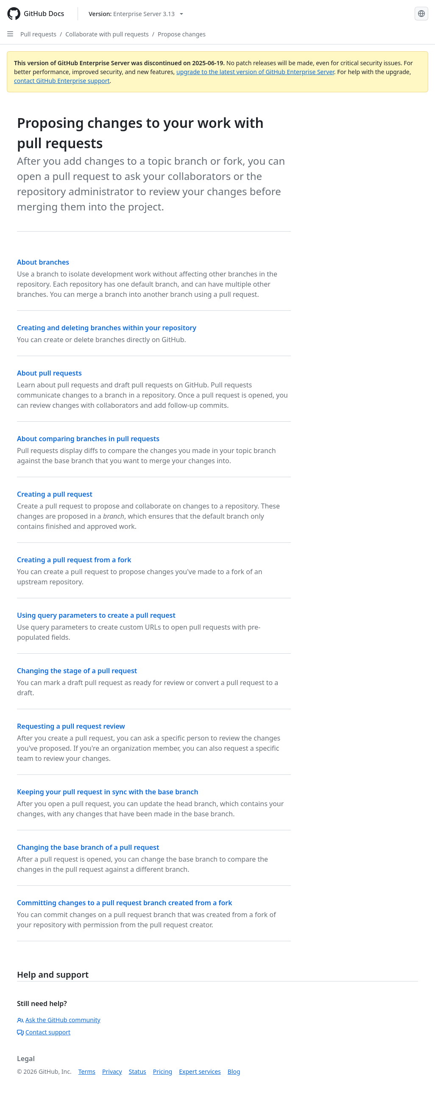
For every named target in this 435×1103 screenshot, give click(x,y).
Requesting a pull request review (71, 726)
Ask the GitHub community (58, 1020)
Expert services (200, 1071)
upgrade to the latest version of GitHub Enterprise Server (255, 72)
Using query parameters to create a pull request (96, 615)
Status (137, 1071)
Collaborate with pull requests (107, 34)
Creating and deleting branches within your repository (106, 327)
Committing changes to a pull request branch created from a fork (124, 902)
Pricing (162, 1071)
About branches (43, 262)
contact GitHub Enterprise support (62, 81)
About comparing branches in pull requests (88, 438)
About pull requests (49, 373)
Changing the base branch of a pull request (88, 847)
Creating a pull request (54, 494)
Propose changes (182, 34)
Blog (234, 1071)
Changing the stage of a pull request (77, 670)
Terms (86, 1071)
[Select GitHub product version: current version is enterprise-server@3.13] (136, 13)
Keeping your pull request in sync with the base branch (107, 791)
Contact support (43, 1032)
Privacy (112, 1071)
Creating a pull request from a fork (74, 559)
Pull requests (38, 34)
